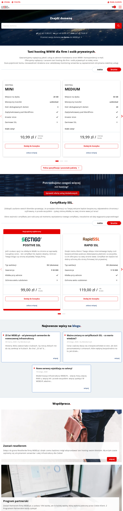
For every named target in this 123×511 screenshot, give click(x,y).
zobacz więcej (31, 153)
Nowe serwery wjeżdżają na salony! (54, 368)
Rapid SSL (91, 242)
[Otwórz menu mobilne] (120, 7)
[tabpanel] (32, 118)
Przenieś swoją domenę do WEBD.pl (61, 37)
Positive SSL (31, 242)
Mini (31, 87)
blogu (76, 326)
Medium (91, 87)
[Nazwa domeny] (58, 26)
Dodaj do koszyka (32, 146)
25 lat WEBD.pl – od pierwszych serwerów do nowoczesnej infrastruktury (27, 337)
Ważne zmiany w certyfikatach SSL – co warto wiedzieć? (90, 337)
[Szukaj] (118, 26)
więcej (55, 358)
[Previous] (1, 116)
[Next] (122, 116)
